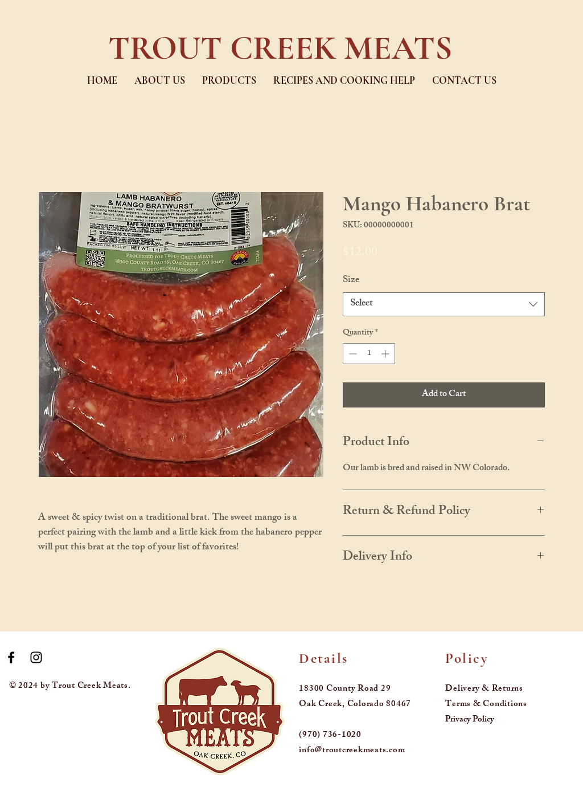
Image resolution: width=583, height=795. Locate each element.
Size (351, 280)
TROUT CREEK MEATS (280, 47)
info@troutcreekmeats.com (352, 751)
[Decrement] (351, 354)
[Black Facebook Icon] (11, 657)
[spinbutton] (369, 354)
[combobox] (444, 304)
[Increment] (386, 354)
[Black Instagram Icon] (36, 657)
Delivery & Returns (484, 689)
